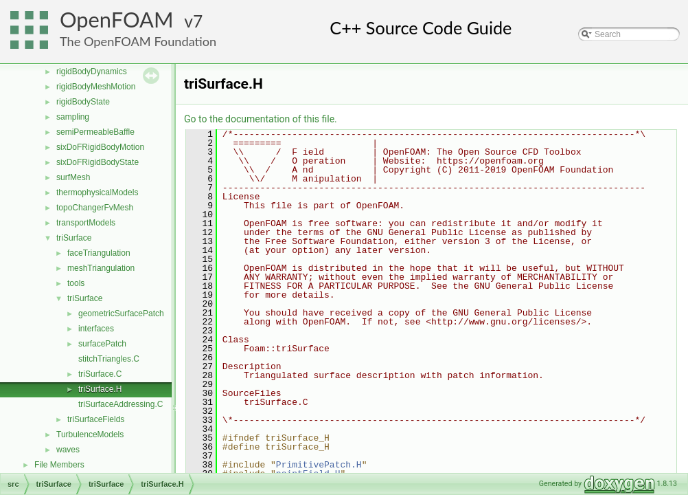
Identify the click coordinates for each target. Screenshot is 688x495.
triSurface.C (100, 374)
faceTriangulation (98, 253)
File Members (59, 465)
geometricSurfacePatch (121, 313)
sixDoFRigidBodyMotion (100, 147)
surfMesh (73, 177)
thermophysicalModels (97, 192)
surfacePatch (102, 344)
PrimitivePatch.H (319, 465)
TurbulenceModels (90, 434)
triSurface (73, 238)
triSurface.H (100, 389)
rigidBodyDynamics (91, 71)
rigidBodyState (83, 102)
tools (75, 283)
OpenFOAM (117, 19)
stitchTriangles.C (108, 359)
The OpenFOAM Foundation (138, 41)
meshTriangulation (101, 268)
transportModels (85, 223)
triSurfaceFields (95, 419)
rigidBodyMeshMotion (95, 86)
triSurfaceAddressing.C (120, 404)
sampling (72, 117)
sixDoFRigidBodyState (97, 162)
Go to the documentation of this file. (260, 118)
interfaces (96, 328)
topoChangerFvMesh (94, 207)
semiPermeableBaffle (95, 132)
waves (68, 449)
